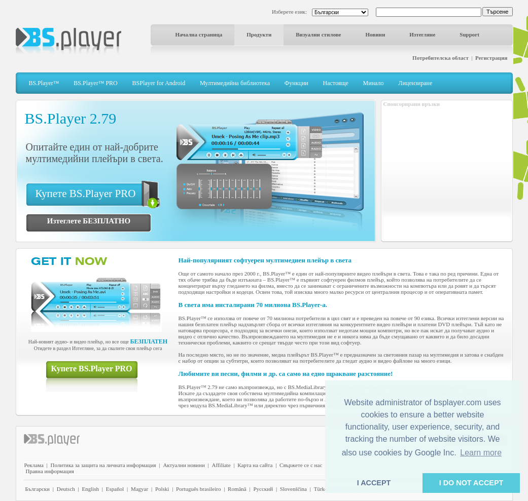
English (90, 489)
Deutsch (66, 489)
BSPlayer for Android (159, 83)
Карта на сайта (254, 465)
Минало (373, 83)
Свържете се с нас (300, 465)
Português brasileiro (198, 489)
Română (237, 489)
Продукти (259, 34)
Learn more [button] (481, 452)
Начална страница (199, 34)
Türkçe (322, 489)
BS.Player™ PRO (95, 83)
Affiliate (221, 465)
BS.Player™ (44, 83)
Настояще (335, 83)
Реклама (34, 465)
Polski (162, 489)
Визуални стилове (318, 34)
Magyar (139, 489)
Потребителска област (440, 58)
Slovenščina (293, 489)
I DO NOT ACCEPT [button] (471, 483)
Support (469, 34)
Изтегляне (422, 34)
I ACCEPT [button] (374, 483)
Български (37, 489)
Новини (375, 34)
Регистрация (491, 58)
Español (115, 489)
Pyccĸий (263, 489)
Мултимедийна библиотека (235, 83)
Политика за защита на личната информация (103, 465)
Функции (296, 83)
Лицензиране (415, 83)
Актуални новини (183, 465)
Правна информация (50, 471)
